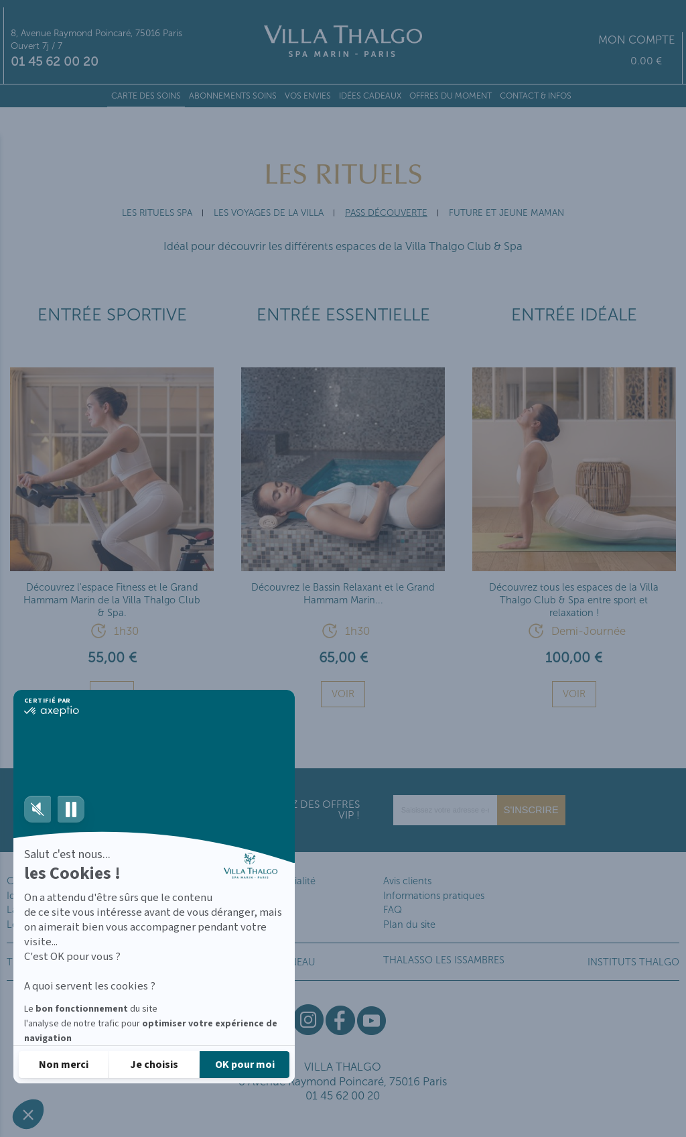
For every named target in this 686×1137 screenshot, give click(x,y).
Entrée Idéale (574, 314)
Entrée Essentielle (343, 314)
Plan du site (409, 924)
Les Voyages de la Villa (269, 213)
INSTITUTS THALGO (633, 962)
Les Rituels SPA (157, 213)
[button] (28, 1114)
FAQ (392, 910)
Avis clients (407, 881)
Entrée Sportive (112, 314)
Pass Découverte (386, 213)
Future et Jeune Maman (506, 213)
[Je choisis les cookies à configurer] (154, 1063)
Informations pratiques (433, 896)
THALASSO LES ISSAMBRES (443, 960)
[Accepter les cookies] (244, 1063)
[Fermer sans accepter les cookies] (64, 1063)
